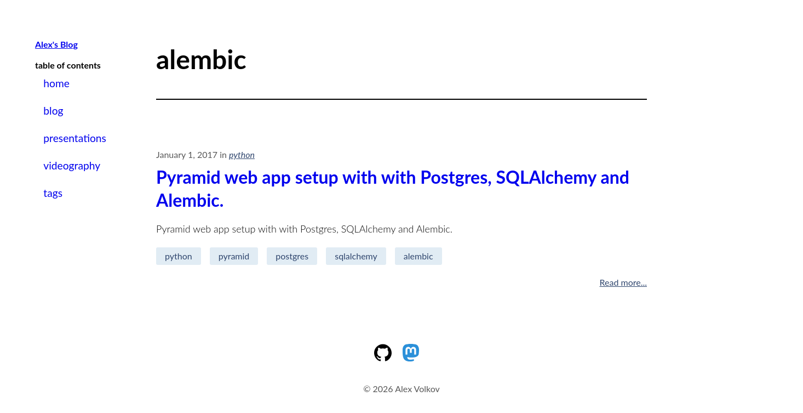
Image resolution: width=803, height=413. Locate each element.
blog (53, 110)
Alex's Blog (56, 44)
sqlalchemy (356, 256)
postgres (292, 256)
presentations (74, 138)
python (178, 256)
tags (52, 192)
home (56, 83)
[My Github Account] (387, 358)
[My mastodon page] (416, 358)
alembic (418, 256)
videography (71, 165)
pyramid (234, 256)
